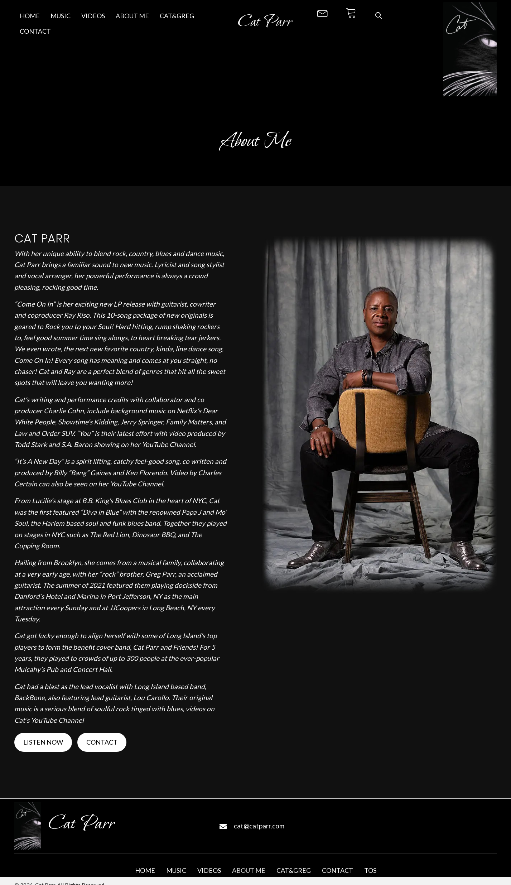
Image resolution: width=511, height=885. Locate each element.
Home (145, 870)
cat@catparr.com (259, 826)
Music (176, 870)
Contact (337, 870)
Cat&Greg (293, 870)
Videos (209, 870)
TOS (370, 870)
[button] (322, 12)
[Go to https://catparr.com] (265, 23)
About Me (248, 870)
